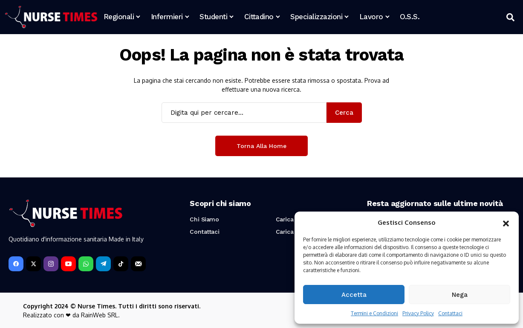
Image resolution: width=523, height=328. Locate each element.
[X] (33, 263)
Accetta (354, 295)
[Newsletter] (138, 263)
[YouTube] (68, 263)
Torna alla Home (261, 145)
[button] (506, 222)
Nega (460, 295)
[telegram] (103, 263)
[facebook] (16, 263)
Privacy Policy (418, 313)
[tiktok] (120, 263)
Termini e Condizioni (374, 313)
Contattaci (450, 313)
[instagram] (50, 263)
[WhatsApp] (85, 263)
